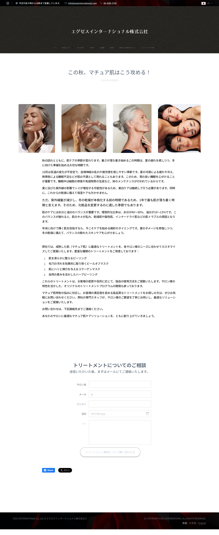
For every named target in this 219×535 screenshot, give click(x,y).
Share (48, 470)
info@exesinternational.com (82, 3)
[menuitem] (75, 48)
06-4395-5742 (110, 3)
